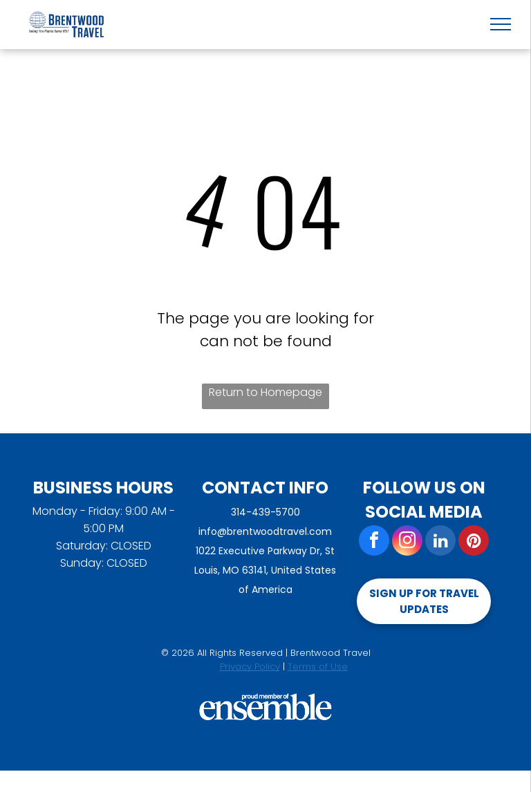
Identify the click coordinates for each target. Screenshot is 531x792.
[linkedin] (440, 542)
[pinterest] (473, 542)
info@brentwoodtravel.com (265, 531)
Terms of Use (318, 666)
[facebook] (374, 542)
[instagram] (407, 542)
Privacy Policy (250, 666)
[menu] (501, 24)
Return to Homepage (265, 392)
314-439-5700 (265, 512)
